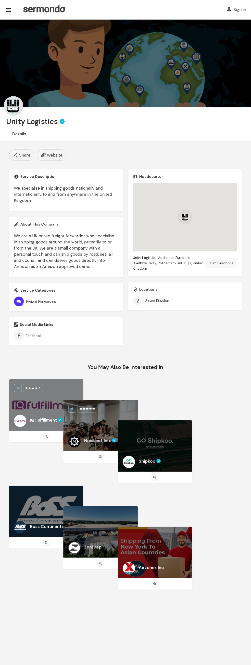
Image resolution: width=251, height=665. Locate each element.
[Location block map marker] (185, 217)
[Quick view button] (46, 436)
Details (19, 134)
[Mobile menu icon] (8, 10)
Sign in (240, 9)
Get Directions (221, 263)
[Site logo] (44, 10)
